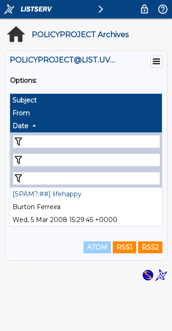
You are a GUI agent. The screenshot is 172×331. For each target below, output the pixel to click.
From (21, 113)
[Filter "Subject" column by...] (86, 141)
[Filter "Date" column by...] (86, 178)
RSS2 (150, 247)
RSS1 (125, 247)
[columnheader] (86, 100)
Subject (24, 100)
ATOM (97, 247)
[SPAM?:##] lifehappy (47, 194)
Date (20, 126)
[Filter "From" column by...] (86, 160)
